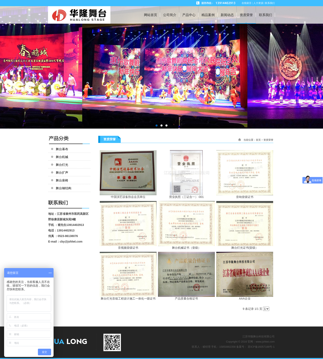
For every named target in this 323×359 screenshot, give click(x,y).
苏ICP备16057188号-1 (261, 346)
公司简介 (169, 15)
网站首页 (150, 15)
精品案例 (208, 15)
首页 (258, 139)
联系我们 (265, 15)
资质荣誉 (246, 15)
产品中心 (188, 15)
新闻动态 (227, 15)
